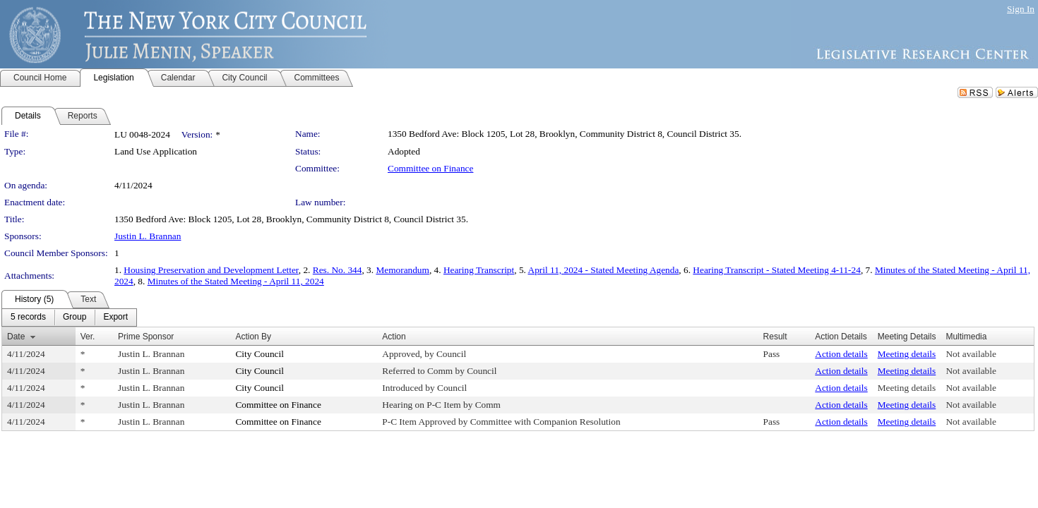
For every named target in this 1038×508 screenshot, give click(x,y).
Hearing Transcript (478, 270)
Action (393, 336)
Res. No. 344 (337, 270)
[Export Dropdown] (115, 317)
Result (775, 336)
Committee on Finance (430, 168)
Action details (841, 354)
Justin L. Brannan (147, 236)
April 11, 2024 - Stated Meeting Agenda (603, 270)
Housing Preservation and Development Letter (211, 270)
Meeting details (907, 354)
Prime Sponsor (146, 336)
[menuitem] (28, 317)
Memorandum (402, 270)
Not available (970, 354)
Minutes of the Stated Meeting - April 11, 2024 (236, 281)
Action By (253, 336)
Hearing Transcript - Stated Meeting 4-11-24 (777, 270)
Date (16, 336)
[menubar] (69, 317)
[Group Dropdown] (74, 317)
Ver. (87, 336)
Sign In (1020, 9)
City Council (259, 354)
